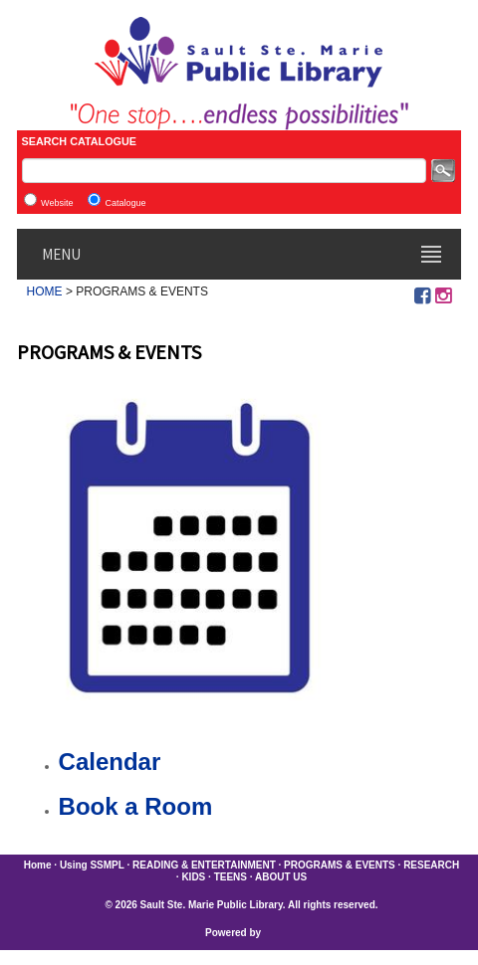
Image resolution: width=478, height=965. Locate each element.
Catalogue (125, 203)
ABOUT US (281, 876)
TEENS (230, 876)
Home (38, 865)
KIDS (193, 876)
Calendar (110, 761)
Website (57, 203)
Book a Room (136, 806)
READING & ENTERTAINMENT (204, 865)
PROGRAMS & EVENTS (339, 865)
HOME (45, 291)
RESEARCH (431, 865)
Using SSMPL (92, 865)
